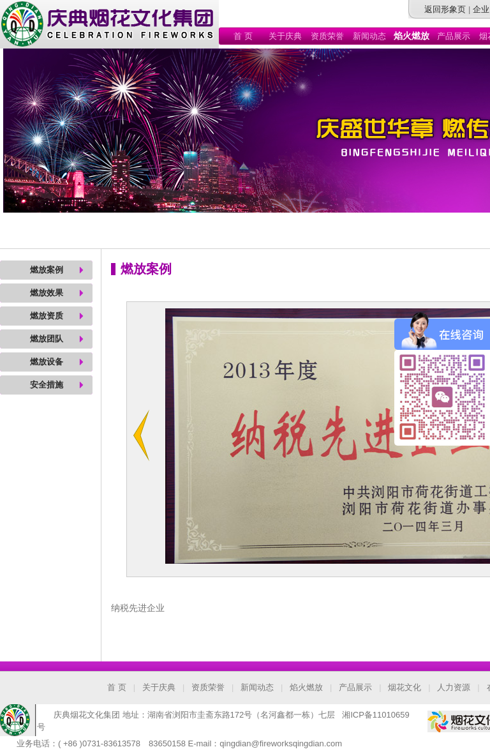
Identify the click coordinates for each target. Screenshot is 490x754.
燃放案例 (46, 270)
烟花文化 (404, 687)
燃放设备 (46, 361)
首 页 (243, 36)
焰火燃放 (306, 687)
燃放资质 (46, 315)
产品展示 (453, 36)
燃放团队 (46, 338)
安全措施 (46, 384)
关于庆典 (285, 36)
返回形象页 (445, 9)
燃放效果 (46, 293)
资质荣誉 (327, 36)
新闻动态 (369, 36)
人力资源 (453, 687)
